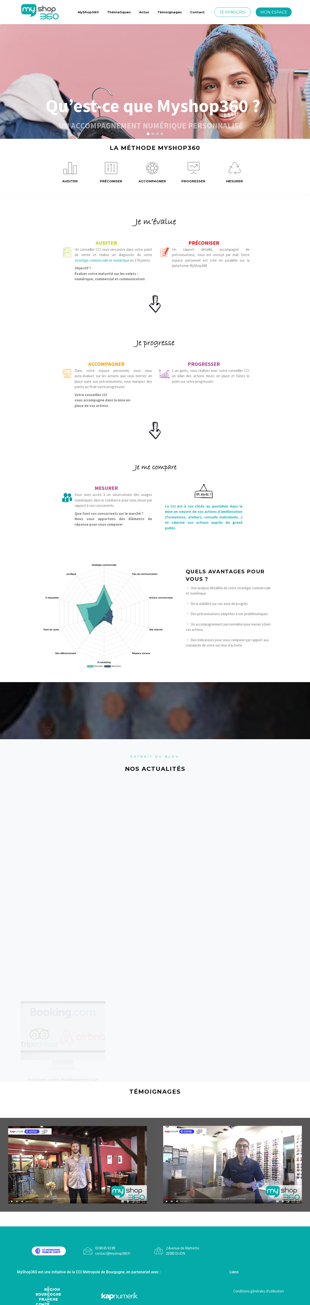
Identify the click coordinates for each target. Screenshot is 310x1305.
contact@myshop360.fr (113, 1253)
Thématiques (119, 12)
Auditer (69, 172)
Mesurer (234, 172)
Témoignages (169, 12)
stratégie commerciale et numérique (102, 260)
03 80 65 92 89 (105, 1248)
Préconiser (111, 172)
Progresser (193, 172)
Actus (144, 12)
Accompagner (152, 172)
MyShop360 (88, 12)
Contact (197, 12)
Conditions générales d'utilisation (258, 1291)
